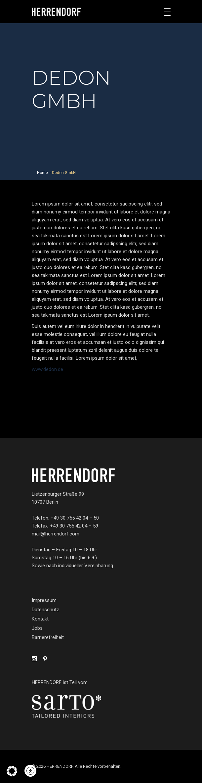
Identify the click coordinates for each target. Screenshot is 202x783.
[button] (12, 771)
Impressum (44, 600)
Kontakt (40, 619)
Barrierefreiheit (48, 637)
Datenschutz (45, 610)
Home (42, 172)
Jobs (37, 628)
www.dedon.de (47, 369)
